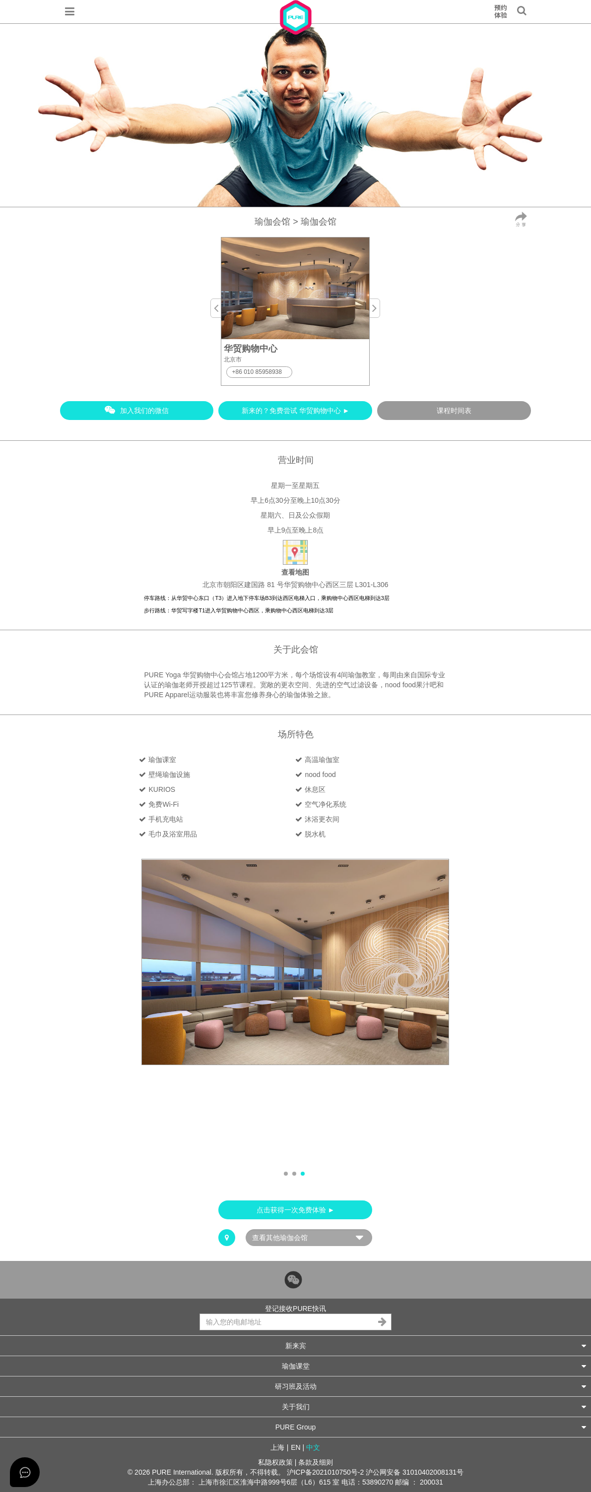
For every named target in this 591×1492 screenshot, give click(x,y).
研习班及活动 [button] (431, 1386)
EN (295, 1447)
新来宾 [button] (436, 1345)
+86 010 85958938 (256, 371)
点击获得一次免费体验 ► (296, 1210)
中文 (313, 1447)
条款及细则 (315, 1462)
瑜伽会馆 (272, 222)
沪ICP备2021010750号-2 (325, 1472)
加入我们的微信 (137, 410)
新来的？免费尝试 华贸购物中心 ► (296, 411)
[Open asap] (25, 1472)
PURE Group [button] (430, 1427)
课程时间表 (454, 411)
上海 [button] (277, 1447)
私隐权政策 (275, 1462)
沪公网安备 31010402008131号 (414, 1472)
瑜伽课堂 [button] (434, 1366)
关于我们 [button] (434, 1406)
